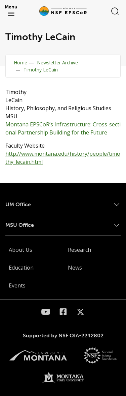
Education (21, 267)
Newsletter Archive (57, 62)
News (75, 267)
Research (79, 249)
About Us (20, 249)
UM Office (18, 204)
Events (17, 285)
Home (20, 62)
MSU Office (19, 225)
